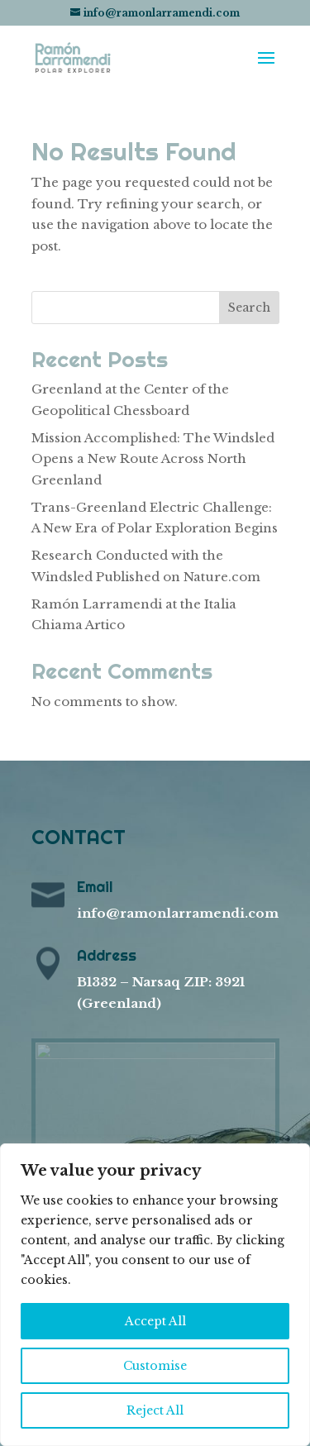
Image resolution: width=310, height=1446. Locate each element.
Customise (155, 1365)
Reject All (155, 1410)
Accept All (155, 1321)
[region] (155, 1294)
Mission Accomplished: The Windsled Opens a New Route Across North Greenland (152, 459)
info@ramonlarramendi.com (178, 913)
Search (249, 307)
